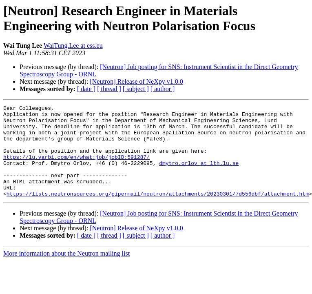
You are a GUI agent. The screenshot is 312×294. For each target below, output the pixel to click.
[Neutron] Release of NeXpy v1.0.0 (136, 81)
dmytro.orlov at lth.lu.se (199, 175)
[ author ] (162, 88)
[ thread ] (109, 88)
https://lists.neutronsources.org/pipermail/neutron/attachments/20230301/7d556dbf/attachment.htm (158, 212)
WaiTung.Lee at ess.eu (73, 45)
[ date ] (86, 88)
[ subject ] (136, 88)
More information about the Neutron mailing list (66, 271)
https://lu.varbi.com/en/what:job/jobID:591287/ (76, 168)
